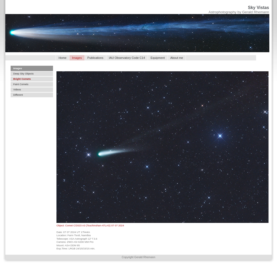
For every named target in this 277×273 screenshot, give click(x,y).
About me (176, 57)
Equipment (158, 57)
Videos (17, 89)
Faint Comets (20, 84)
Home (63, 57)
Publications (95, 57)
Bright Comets (22, 78)
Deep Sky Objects (23, 73)
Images (17, 68)
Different (18, 94)
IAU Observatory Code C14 (127, 57)
